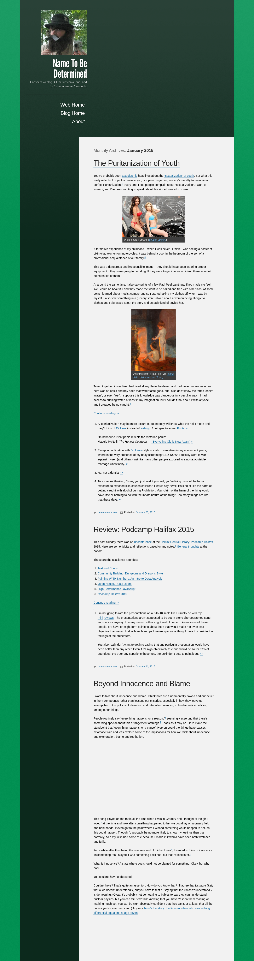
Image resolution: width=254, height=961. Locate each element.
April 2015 (67, 312)
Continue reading (110, 276)
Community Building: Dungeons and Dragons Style (133, 436)
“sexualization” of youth (182, 38)
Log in (70, 396)
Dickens (125, 291)
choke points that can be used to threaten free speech (56, 487)
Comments (63, 406)
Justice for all (65, 200)
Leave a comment (111, 375)
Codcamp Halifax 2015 (116, 457)
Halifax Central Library (178, 405)
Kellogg (149, 291)
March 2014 (66, 348)
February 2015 (64, 317)
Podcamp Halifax (205, 405)
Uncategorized (65, 372)
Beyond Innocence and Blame (145, 546)
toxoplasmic (133, 38)
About (65, 126)
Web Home (60, 109)
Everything (108, 867)
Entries (66, 401)
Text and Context (112, 431)
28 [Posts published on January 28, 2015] (51, 283)
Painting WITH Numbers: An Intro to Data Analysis (133, 441)
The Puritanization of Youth (140, 26)
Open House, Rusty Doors (118, 446)
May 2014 (68, 337)
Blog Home (60, 118)
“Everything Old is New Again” (174, 304)
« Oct (32, 289)
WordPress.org (64, 411)
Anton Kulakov (209, 945)
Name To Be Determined (57, 69)
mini (103, 480)
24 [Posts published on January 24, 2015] (71, 279)
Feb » (70, 289)
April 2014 (67, 343)
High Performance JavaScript (120, 452)
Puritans (185, 291)
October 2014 (65, 327)
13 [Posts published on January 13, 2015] (45, 275)
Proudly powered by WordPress (159, 945)
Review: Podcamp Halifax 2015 (147, 392)
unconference (146, 405)
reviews (112, 480)
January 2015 (65, 322)
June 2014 (67, 332)
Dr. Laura (140, 313)
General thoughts (191, 409)
